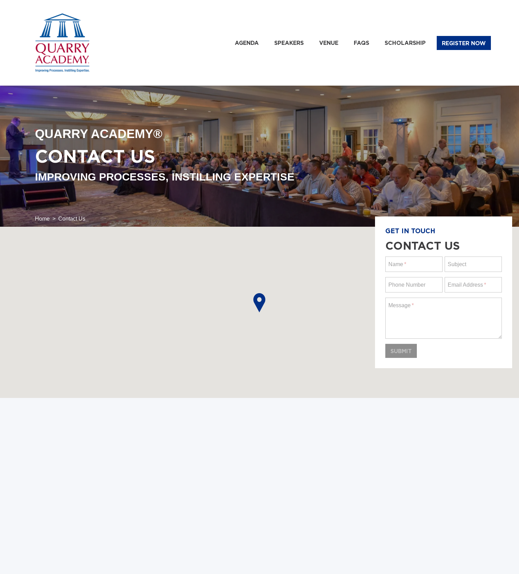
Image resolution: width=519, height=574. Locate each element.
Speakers (289, 43)
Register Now (464, 43)
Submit (401, 351)
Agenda (247, 43)
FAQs (361, 43)
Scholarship (405, 43)
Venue (328, 43)
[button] (259, 302)
